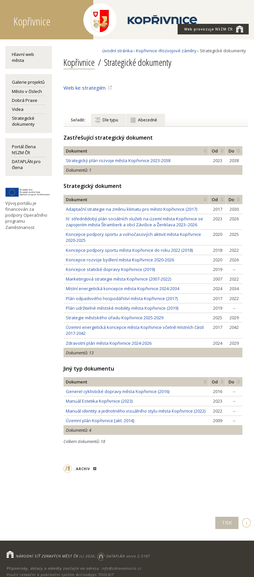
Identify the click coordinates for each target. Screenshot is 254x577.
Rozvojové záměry (177, 51)
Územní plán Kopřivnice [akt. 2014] (100, 420)
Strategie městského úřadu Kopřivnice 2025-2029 (114, 318)
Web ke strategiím (85, 87)
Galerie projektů (28, 82)
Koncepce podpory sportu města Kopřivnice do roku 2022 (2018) (129, 250)
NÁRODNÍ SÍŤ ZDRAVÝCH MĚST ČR (47, 556)
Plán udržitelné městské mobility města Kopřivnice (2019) (122, 308)
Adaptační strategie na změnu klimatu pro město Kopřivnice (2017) (131, 209)
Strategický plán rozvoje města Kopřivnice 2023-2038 (118, 160)
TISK (227, 522)
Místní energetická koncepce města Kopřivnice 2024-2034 (122, 288)
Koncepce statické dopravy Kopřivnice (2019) (110, 269)
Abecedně (147, 120)
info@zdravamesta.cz (122, 568)
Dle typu (110, 120)
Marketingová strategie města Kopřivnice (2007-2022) (118, 279)
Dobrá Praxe (24, 100)
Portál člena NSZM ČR (24, 149)
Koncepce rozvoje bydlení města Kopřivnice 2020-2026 (120, 260)
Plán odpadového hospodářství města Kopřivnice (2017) (122, 298)
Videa (17, 109)
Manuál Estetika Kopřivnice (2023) (99, 401)
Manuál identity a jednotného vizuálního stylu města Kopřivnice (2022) (135, 411)
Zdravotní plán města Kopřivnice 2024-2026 (108, 343)
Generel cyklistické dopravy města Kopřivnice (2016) (117, 391)
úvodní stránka (117, 51)
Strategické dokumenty (23, 121)
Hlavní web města (23, 57)
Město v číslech (27, 91)
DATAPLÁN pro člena (26, 164)
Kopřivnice (146, 51)
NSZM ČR (213, 28)
